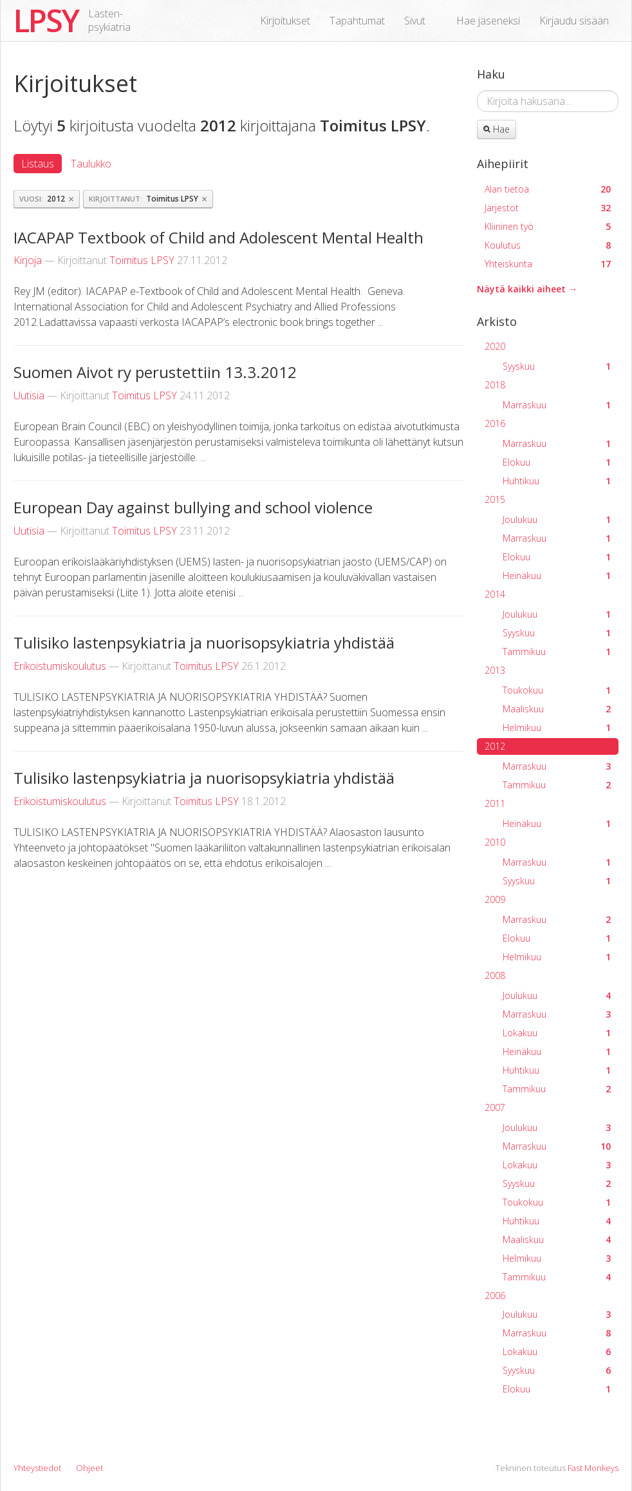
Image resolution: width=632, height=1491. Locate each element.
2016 (495, 423)
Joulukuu (557, 519)
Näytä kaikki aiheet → (527, 289)
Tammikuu (557, 651)
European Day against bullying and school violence (193, 507)
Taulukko (91, 164)
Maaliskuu (557, 709)
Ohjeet (89, 1468)
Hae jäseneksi (488, 21)
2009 (495, 899)
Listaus (37, 164)
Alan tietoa (548, 189)
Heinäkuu (557, 575)
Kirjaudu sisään (574, 21)
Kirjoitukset (285, 21)
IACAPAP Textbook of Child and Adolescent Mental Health (218, 237)
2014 (495, 594)
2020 (495, 346)
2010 (495, 842)
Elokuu (557, 462)
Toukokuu (557, 690)
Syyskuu (557, 366)
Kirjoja (28, 260)
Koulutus (548, 245)
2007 (495, 1107)
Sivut (414, 21)
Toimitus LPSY (141, 260)
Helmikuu (557, 727)
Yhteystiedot (37, 1468)
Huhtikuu (557, 481)
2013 (495, 670)
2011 (495, 803)
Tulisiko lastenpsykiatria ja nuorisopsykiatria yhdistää (204, 642)
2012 (495, 746)
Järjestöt (548, 208)
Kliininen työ (548, 226)
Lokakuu (557, 1033)
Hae (496, 129)
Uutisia (29, 395)
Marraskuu (557, 405)
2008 (495, 975)
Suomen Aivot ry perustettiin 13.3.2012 (155, 372)
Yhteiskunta (548, 264)
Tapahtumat (357, 21)
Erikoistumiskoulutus (60, 666)
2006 (495, 1295)
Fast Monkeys (593, 1468)
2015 (495, 499)
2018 (495, 385)
